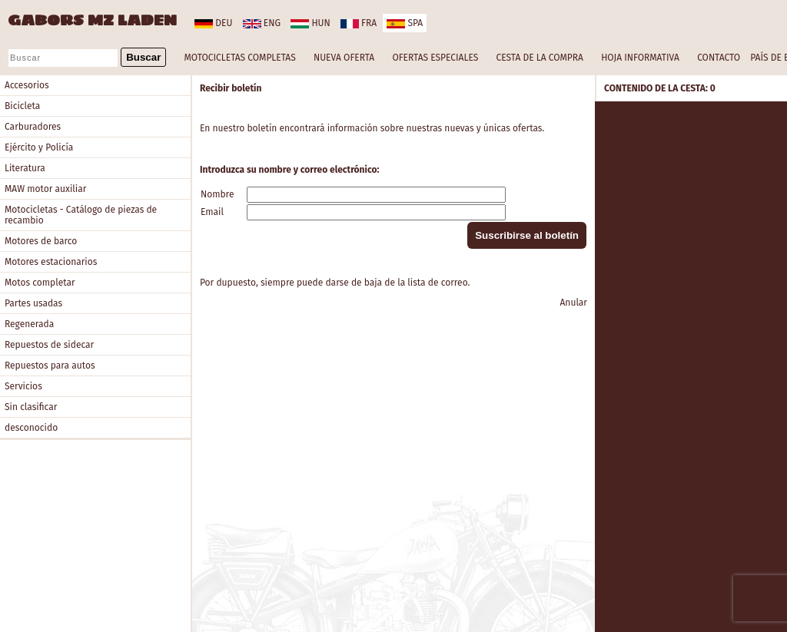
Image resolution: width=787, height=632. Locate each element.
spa (405, 23)
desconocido (31, 427)
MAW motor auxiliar (45, 189)
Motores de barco (41, 241)
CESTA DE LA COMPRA (539, 57)
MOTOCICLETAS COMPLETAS (240, 57)
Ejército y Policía (39, 147)
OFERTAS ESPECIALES (435, 57)
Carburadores (33, 126)
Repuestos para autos (50, 365)
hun (310, 23)
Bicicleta (22, 106)
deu (213, 23)
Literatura (25, 168)
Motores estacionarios (51, 261)
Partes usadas (33, 303)
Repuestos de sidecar (49, 344)
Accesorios (27, 85)
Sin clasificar (31, 407)
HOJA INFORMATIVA (640, 57)
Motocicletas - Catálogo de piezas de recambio (81, 215)
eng (262, 23)
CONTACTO (718, 57)
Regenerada (29, 324)
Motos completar (40, 282)
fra (358, 23)
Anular (573, 302)
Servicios (23, 386)
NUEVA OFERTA (344, 57)
